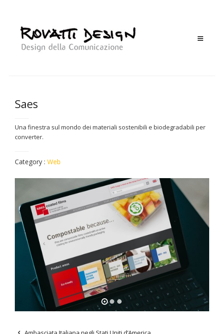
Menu (200, 38)
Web (54, 161)
